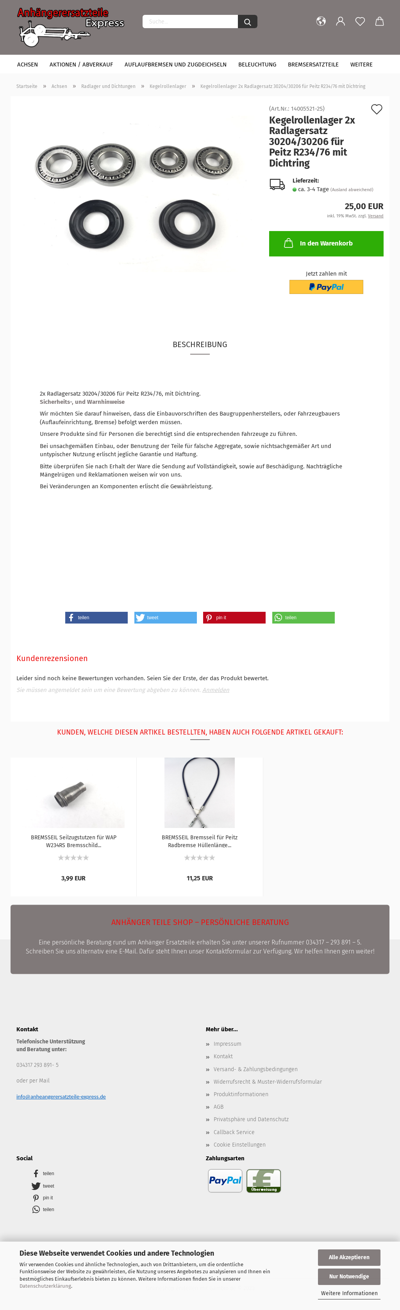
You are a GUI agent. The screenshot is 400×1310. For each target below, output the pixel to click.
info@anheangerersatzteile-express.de (61, 1096)
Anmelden (215, 690)
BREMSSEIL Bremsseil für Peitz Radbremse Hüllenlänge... (200, 841)
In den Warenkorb (317, 243)
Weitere (361, 64)
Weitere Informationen (349, 1293)
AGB (218, 1107)
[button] (96, 618)
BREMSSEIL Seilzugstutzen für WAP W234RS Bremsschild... (73, 841)
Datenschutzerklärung (45, 1286)
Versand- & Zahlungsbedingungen (256, 1069)
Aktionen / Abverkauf (81, 64)
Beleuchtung (257, 64)
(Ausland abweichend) (351, 189)
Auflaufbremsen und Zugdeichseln (176, 64)
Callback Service (234, 1132)
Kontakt (223, 1056)
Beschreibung (200, 344)
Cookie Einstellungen (240, 1145)
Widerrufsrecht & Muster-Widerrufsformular (268, 1082)
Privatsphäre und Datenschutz (251, 1119)
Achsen (27, 64)
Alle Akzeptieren (349, 1257)
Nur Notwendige (349, 1276)
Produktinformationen (241, 1094)
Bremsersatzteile (313, 64)
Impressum (227, 1044)
